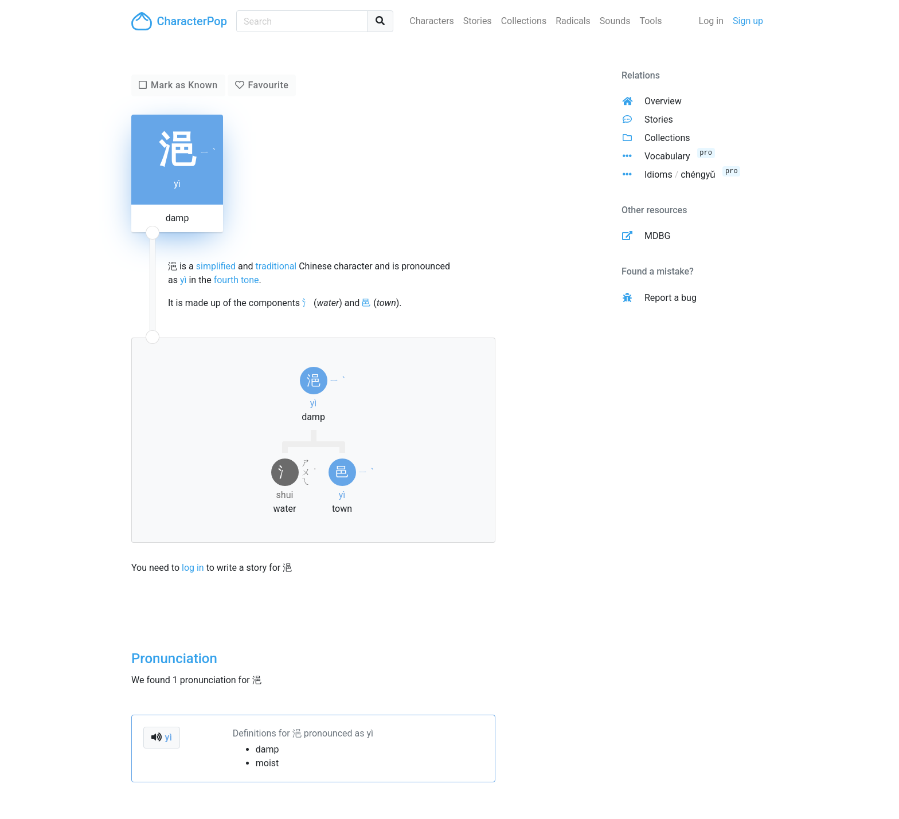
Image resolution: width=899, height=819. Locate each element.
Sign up (748, 20)
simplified (216, 266)
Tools (650, 20)
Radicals (573, 20)
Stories (477, 20)
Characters (431, 20)
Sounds (615, 20)
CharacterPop (179, 21)
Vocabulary (667, 156)
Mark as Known (184, 85)
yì (183, 280)
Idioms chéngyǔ (680, 174)
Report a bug (670, 297)
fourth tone (236, 280)
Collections (524, 20)
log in (193, 567)
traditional (276, 266)
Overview (663, 101)
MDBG (657, 235)
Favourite (268, 85)
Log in (711, 20)
